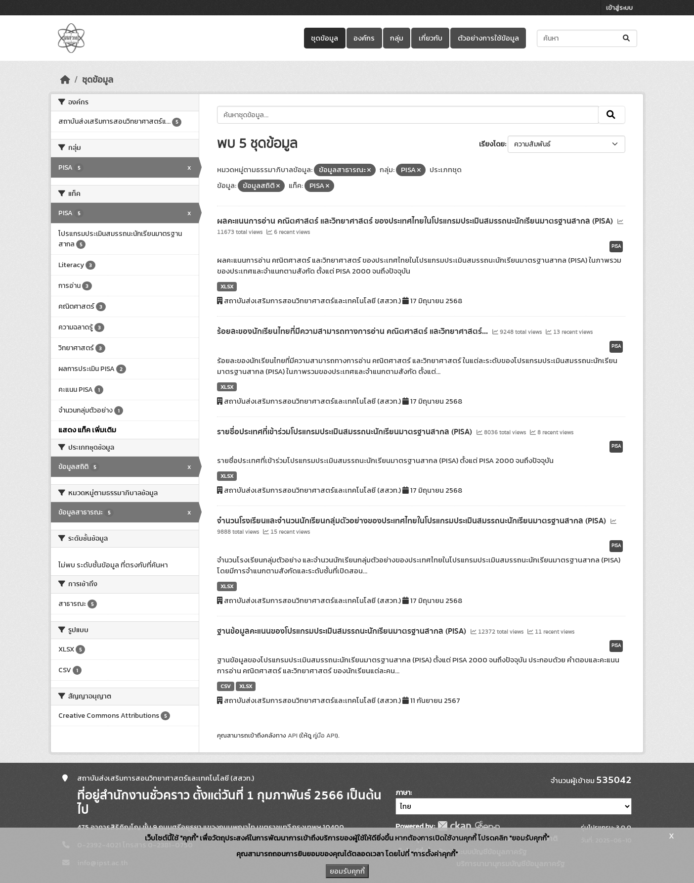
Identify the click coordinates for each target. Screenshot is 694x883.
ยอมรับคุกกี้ (347, 871)
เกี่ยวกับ (430, 38)
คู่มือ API (324, 735)
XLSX (226, 286)
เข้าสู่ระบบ (619, 7)
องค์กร (364, 38)
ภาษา (402, 793)
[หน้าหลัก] (65, 79)
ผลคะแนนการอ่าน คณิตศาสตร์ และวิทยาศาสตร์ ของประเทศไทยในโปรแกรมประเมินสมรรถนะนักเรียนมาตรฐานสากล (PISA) (416, 221)
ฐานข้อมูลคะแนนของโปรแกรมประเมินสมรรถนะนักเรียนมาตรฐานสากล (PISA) (342, 631)
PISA (616, 246)
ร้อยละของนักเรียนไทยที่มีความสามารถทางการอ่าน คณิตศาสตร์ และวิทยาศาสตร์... (353, 331)
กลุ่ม (396, 38)
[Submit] (627, 38)
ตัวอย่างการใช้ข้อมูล (488, 38)
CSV (225, 686)
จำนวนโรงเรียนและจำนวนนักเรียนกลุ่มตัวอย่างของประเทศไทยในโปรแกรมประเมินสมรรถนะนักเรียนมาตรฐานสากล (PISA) (412, 520)
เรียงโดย (492, 144)
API (293, 735)
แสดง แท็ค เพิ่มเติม (87, 429)
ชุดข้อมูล (324, 38)
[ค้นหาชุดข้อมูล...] (587, 38)
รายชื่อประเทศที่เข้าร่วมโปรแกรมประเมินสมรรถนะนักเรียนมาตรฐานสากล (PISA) (345, 431)
